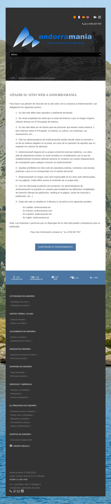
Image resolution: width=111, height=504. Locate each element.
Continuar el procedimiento (55, 247)
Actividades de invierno (20, 305)
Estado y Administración (20, 426)
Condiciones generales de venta (25, 488)
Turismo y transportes (20, 397)
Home (12, 78)
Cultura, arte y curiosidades (22, 415)
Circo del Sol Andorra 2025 (21, 440)
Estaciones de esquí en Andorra (24, 355)
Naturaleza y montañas (20, 419)
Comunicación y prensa (20, 422)
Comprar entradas (18, 320)
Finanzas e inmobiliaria (20, 390)
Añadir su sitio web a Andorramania (36, 78)
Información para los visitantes (23, 411)
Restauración (16, 394)
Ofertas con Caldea (19, 323)
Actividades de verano (20, 302)
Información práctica (19, 358)
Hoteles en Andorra (19, 337)
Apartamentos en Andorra (21, 341)
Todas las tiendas (18, 372)
